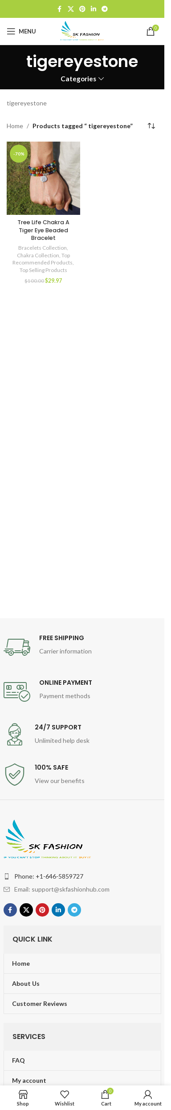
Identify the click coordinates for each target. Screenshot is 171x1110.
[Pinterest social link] (82, 9)
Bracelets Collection (42, 247)
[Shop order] (151, 126)
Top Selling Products (43, 270)
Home (15, 126)
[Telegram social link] (104, 9)
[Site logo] (82, 30)
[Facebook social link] (59, 9)
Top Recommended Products (42, 259)
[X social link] (71, 9)
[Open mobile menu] (21, 31)
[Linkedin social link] (93, 9)
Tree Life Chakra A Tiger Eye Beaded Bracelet (43, 230)
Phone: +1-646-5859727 (48, 876)
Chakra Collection (38, 255)
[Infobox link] (82, 647)
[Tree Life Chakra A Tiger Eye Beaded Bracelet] (43, 178)
